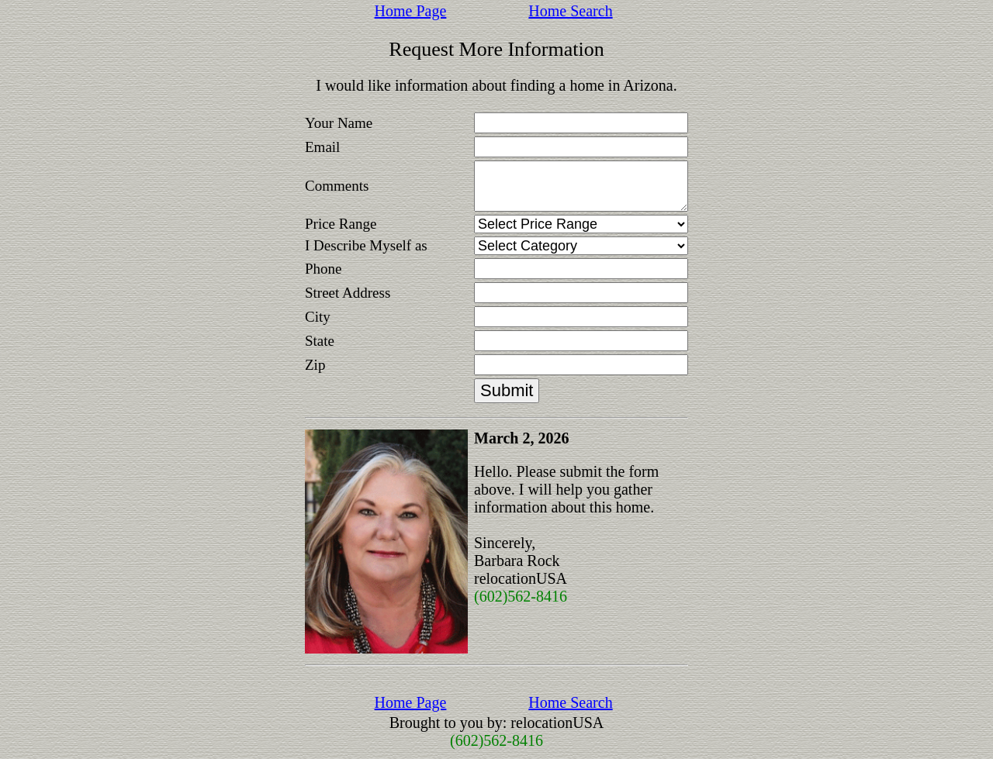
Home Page (411, 10)
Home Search (570, 10)
